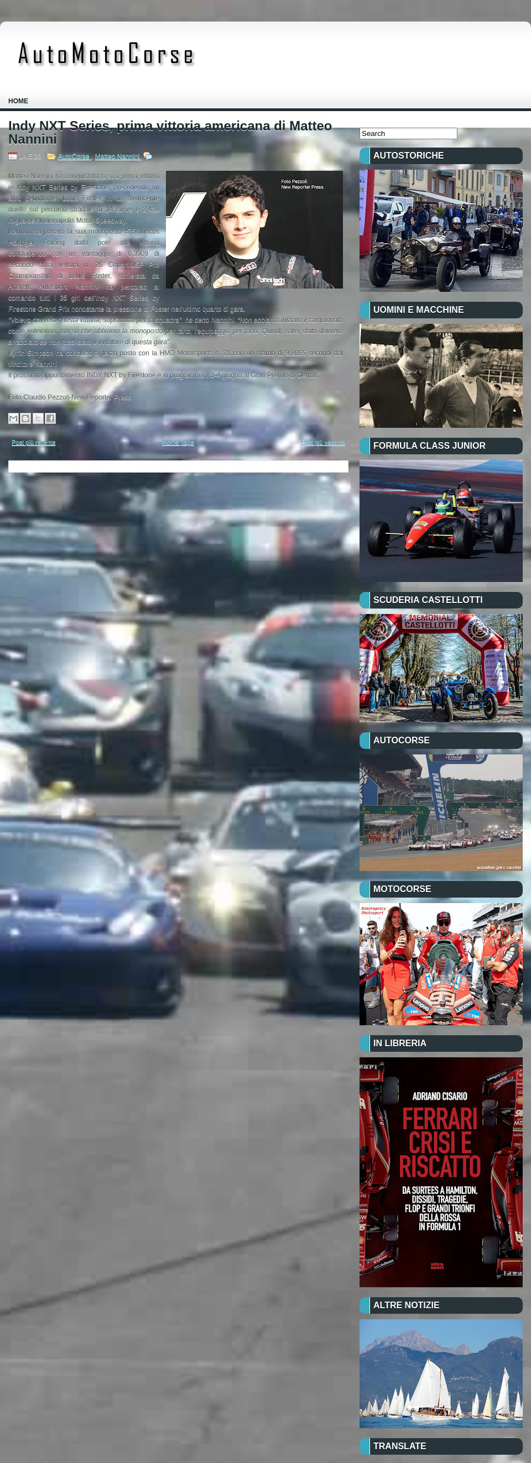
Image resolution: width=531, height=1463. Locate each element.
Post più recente (34, 442)
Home (18, 101)
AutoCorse (74, 156)
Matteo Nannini (118, 156)
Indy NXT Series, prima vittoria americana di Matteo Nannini (170, 132)
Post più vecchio (323, 442)
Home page (178, 442)
